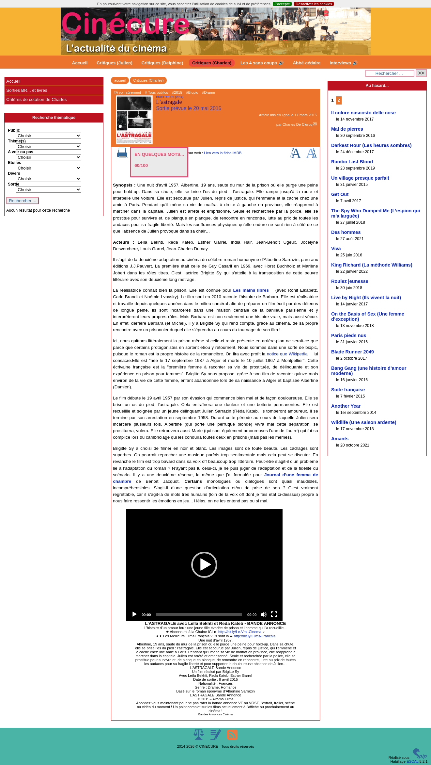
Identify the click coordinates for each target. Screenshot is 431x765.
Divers (14, 173)
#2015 (177, 92)
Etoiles (14, 162)
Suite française (348, 389)
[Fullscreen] (274, 614)
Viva (336, 248)
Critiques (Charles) (211, 62)
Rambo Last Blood (352, 161)
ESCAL (412, 761)
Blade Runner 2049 (352, 351)
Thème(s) (17, 141)
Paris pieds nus (348, 335)
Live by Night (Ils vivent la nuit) (366, 297)
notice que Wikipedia (287, 353)
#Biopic (192, 92)
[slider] (199, 614)
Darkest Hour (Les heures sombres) (371, 145)
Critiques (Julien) (114, 62)
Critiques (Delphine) (162, 62)
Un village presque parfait (360, 178)
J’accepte (282, 4)
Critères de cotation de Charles (36, 99)
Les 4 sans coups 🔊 (262, 62)
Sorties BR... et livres (26, 90)
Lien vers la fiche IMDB (222, 153)
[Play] (134, 614)
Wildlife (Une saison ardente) (363, 422)
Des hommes (346, 232)
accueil (120, 80)
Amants (339, 438)
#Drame (208, 92)
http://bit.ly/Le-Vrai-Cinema (239, 632)
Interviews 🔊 (344, 62)
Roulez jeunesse (349, 281)
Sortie (13, 184)
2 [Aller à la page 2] (339, 100)
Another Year (346, 406)
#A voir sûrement (127, 92)
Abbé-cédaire (306, 62)
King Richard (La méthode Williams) (371, 265)
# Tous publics (156, 92)
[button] (204, 565)
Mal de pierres (347, 129)
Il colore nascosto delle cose (363, 112)
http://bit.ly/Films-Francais (254, 636)
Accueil (80, 62)
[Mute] (263, 614)
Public (14, 130)
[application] (204, 565)
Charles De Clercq (297, 124)
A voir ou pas (20, 152)
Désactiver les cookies (314, 4)
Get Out (339, 194)
